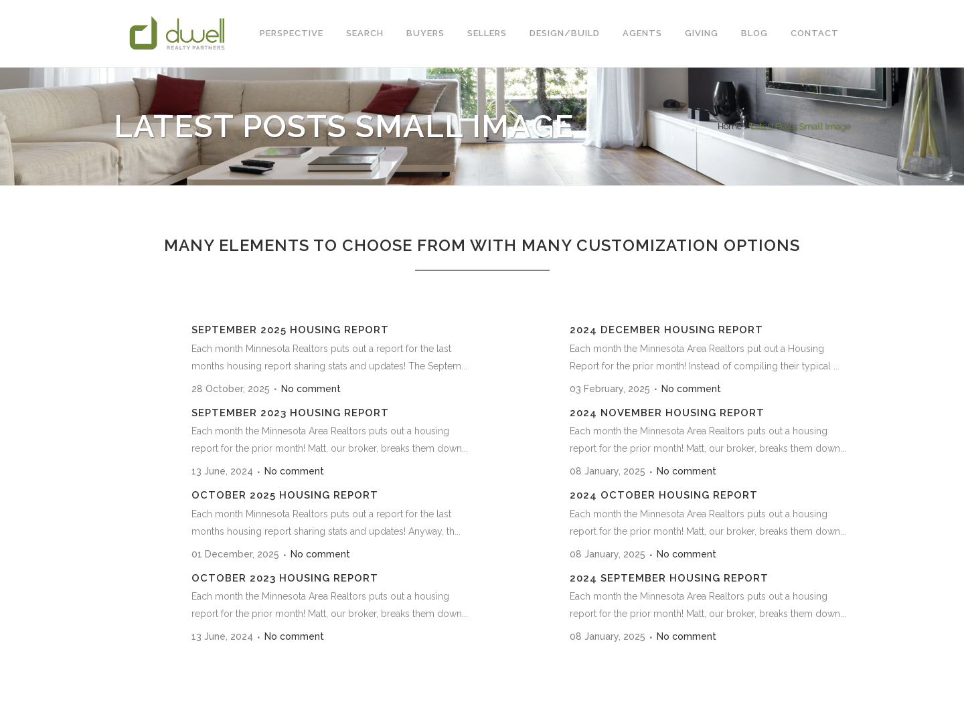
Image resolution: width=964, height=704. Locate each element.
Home (730, 126)
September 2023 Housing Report (290, 413)
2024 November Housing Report (667, 413)
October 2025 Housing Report (284, 495)
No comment (311, 388)
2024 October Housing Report (664, 495)
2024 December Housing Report (666, 330)
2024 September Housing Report (669, 578)
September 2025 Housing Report (290, 330)
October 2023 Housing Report (284, 578)
